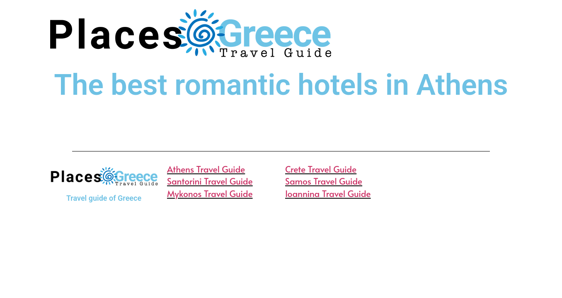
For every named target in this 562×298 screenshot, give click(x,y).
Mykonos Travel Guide (210, 193)
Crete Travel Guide (320, 169)
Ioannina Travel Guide (328, 193)
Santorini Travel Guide (210, 181)
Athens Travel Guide (206, 169)
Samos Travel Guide (323, 181)
